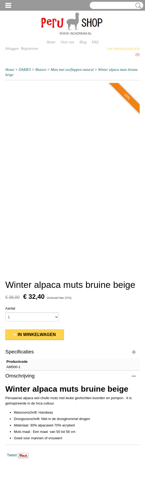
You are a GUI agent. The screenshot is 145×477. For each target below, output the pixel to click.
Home (50, 42)
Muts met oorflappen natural (72, 70)
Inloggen (12, 49)
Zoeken (137, 6)
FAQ (95, 42)
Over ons (67, 42)
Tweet (12, 455)
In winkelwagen (37, 334)
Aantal (10, 308)
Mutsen (40, 70)
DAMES (25, 70)
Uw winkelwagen (123, 49)
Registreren (29, 49)
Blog (82, 42)
